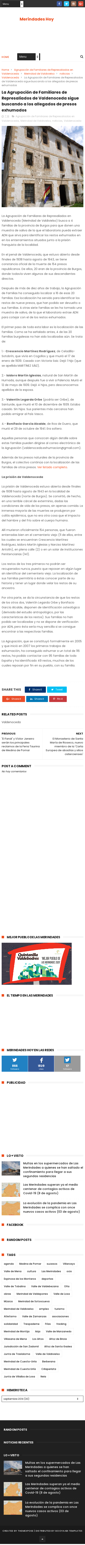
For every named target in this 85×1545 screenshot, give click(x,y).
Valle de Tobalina (15, 1287)
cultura (31, 1272)
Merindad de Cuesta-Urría (20, 1362)
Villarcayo (69, 1265)
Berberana (48, 1362)
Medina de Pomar (30, 1265)
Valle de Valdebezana (45, 1287)
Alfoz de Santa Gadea (58, 1347)
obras (7, 1295)
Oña (66, 1287)
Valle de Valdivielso (48, 1355)
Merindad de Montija (16, 1332)
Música (8, 1302)
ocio (69, 1272)
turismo (59, 1310)
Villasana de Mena (15, 1340)
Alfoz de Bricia (58, 1340)
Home (5, 57)
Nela (43, 1377)
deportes (47, 1280)
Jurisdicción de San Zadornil (21, 1347)
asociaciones (60, 1317)
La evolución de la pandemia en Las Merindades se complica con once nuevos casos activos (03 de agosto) (51, 1208)
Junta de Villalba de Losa (19, 1377)
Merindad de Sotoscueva (34, 1302)
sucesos (52, 1265)
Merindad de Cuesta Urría (20, 1370)
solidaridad (11, 1325)
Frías (48, 1325)
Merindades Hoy (37, 19)
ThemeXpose (26, 1531)
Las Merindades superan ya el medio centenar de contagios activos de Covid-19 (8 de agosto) (50, 1190)
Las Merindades (51, 1272)
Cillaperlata (48, 1370)
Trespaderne (31, 1325)
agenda (9, 1265)
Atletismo (10, 1317)
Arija (37, 1332)
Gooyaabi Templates (68, 1531)
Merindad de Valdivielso (39, 74)
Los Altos (38, 1340)
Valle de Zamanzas (34, 1317)
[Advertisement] (42, 885)
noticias (65, 74)
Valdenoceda (10, 78)
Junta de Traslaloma (17, 1355)
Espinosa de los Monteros (20, 1280)
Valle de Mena (13, 1272)
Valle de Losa (61, 1295)
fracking (61, 1325)
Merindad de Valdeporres (32, 1295)
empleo (44, 1310)
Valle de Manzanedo (58, 1332)
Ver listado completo (52, 468)
